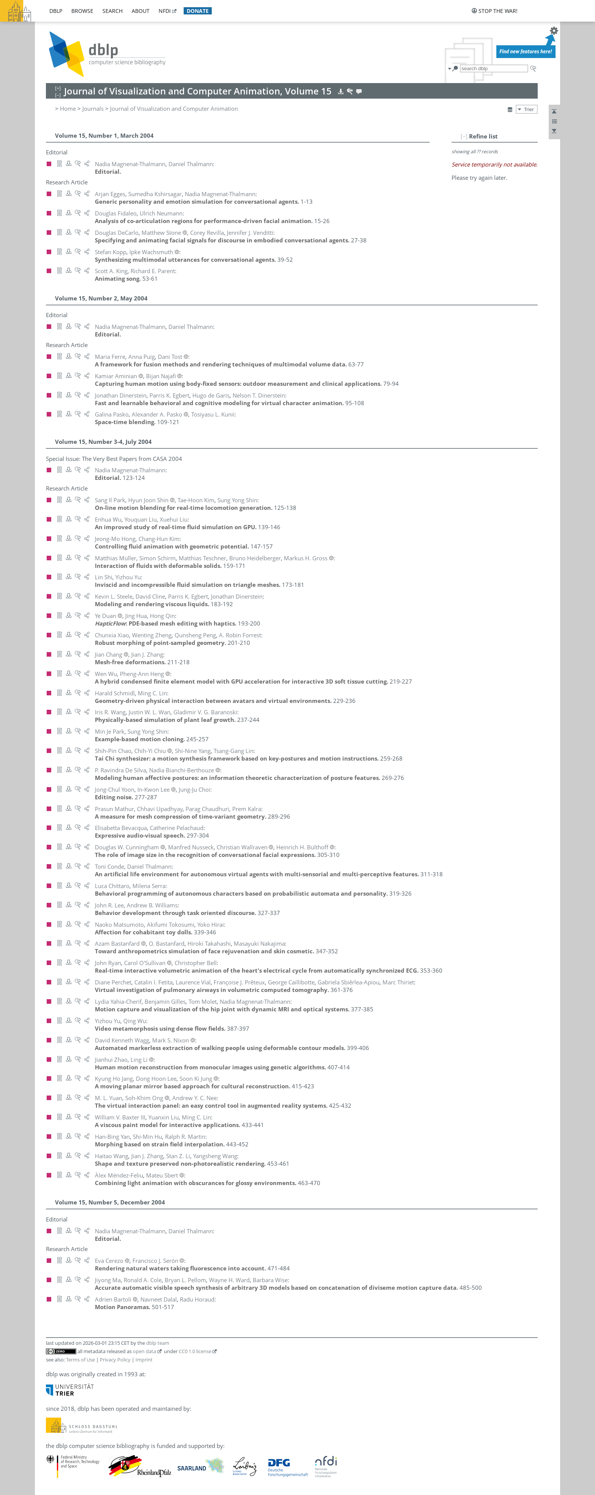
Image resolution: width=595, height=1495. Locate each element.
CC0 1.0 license (195, 1351)
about (141, 10)
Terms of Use (80, 1359)
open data (144, 1351)
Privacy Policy (115, 1359)
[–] (464, 136)
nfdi (165, 10)
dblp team (157, 1342)
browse (82, 10)
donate (198, 10)
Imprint (144, 1359)
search (112, 10)
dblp (55, 10)
